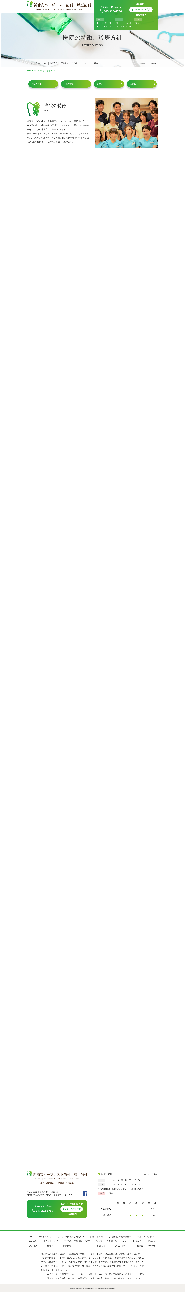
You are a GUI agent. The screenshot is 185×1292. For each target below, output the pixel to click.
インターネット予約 (71, 1209)
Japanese (142, 63)
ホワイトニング (50, 1241)
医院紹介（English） (146, 1246)
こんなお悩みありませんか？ (70, 1237)
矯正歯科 (33, 1241)
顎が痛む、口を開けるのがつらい (111, 1241)
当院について (41, 63)
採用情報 (67, 1246)
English (153, 63)
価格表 (96, 63)
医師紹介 (64, 63)
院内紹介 (75, 63)
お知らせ (101, 1246)
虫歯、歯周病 (96, 1237)
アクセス (86, 63)
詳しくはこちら (151, 1174)
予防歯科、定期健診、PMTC (77, 1241)
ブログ (84, 1246)
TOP (30, 63)
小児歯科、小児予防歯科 (120, 1237)
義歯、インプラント (146, 1237)
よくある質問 (121, 1246)
